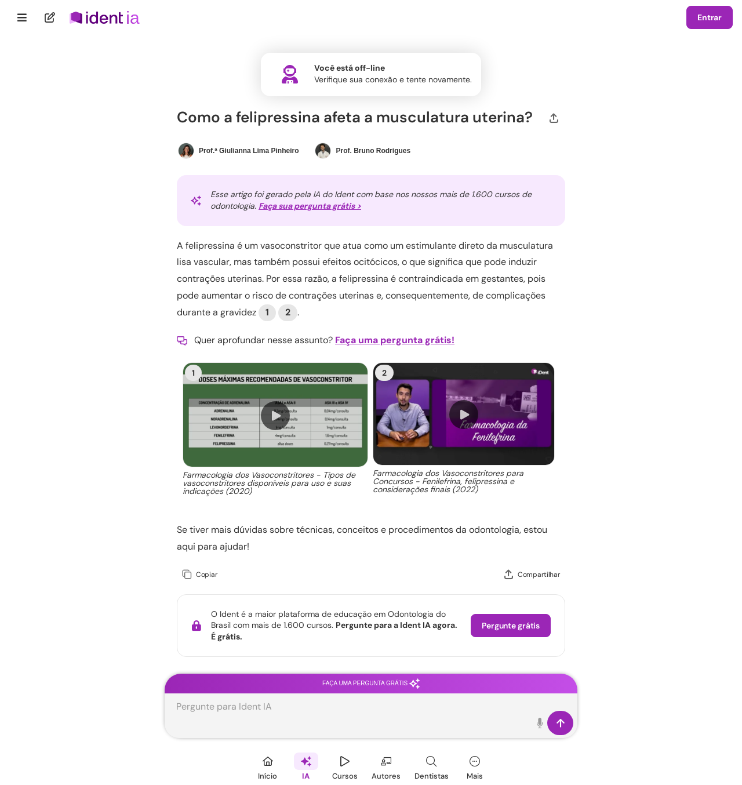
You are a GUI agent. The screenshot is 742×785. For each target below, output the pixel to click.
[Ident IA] (306, 766)
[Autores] (386, 766)
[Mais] (475, 766)
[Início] (268, 766)
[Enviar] (560, 723)
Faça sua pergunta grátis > (310, 206)
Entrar (709, 17)
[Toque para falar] (540, 723)
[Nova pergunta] (50, 17)
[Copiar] (200, 575)
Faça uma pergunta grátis (371, 683)
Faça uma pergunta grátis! (394, 340)
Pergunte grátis (511, 625)
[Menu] (22, 17)
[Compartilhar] (554, 117)
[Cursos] (345, 766)
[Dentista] (431, 766)
